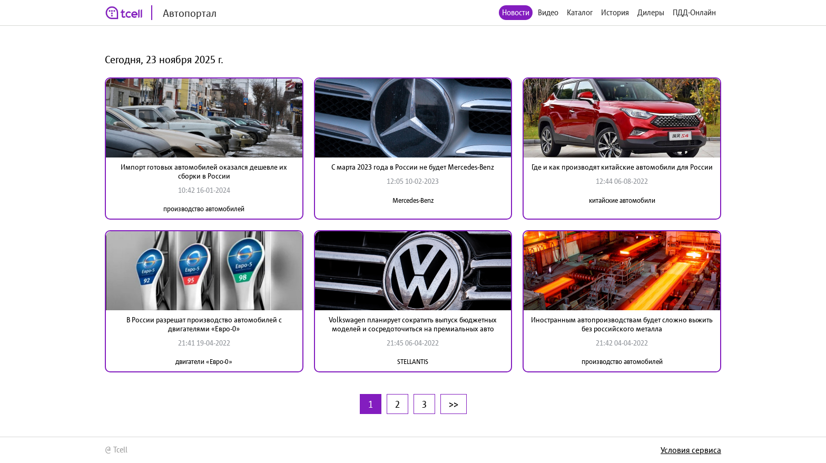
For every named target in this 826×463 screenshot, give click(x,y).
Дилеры (650, 12)
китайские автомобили (622, 200)
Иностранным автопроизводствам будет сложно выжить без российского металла (622, 324)
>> (453, 404)
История (615, 12)
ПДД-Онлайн (694, 12)
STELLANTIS (412, 362)
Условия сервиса (691, 450)
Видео (548, 12)
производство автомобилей (203, 209)
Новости (515, 12)
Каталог (580, 12)
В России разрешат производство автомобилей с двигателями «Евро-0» (204, 324)
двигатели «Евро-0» (203, 362)
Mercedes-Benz (413, 200)
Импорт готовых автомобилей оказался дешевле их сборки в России (204, 171)
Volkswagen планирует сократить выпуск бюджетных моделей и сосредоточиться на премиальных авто (413, 324)
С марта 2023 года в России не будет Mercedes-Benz (412, 167)
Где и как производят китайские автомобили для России (622, 167)
